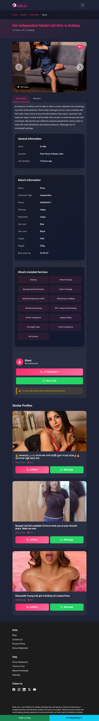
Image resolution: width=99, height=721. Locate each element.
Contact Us (17, 639)
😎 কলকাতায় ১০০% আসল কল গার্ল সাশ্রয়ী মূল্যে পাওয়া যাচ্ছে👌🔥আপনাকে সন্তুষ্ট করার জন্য (47, 457)
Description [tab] (21, 98)
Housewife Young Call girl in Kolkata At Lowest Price (42, 595)
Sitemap (16, 675)
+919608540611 (49, 371)
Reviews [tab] (37, 98)
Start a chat (49, 380)
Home (14, 15)
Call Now (32, 469)
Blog (14, 635)
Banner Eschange (20, 670)
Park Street (34, 15)
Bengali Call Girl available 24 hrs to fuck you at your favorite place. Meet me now (46, 527)
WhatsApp (67, 469)
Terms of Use (18, 666)
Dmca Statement (20, 648)
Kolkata (24, 15)
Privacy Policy (18, 644)
